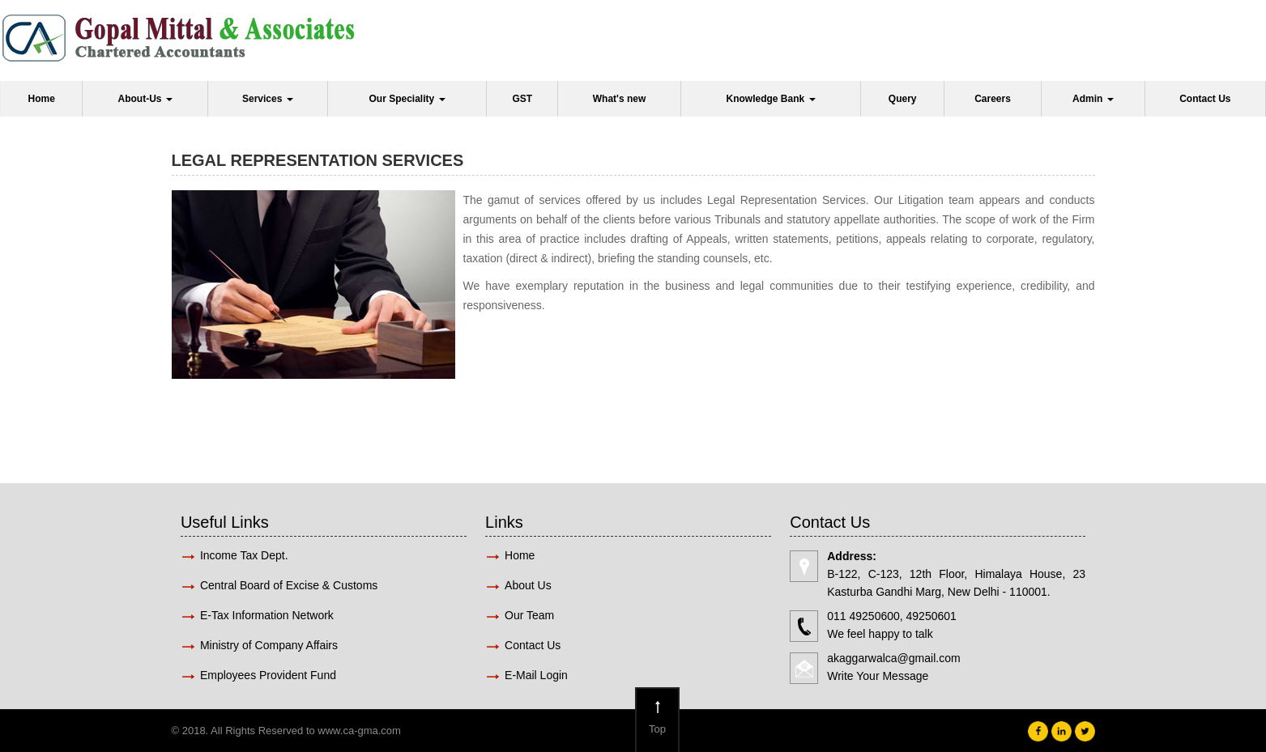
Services (267, 98)
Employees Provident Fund (268, 675)
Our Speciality (407, 98)
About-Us (145, 98)
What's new (619, 98)
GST (522, 98)
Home (41, 98)
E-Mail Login (538, 675)
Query (903, 98)
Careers (992, 98)
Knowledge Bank (770, 98)
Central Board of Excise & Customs (288, 585)
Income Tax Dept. (244, 555)
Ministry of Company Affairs (269, 645)
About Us (528, 585)
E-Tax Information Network (267, 615)
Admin (1093, 98)
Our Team (529, 615)
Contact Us (1204, 98)
